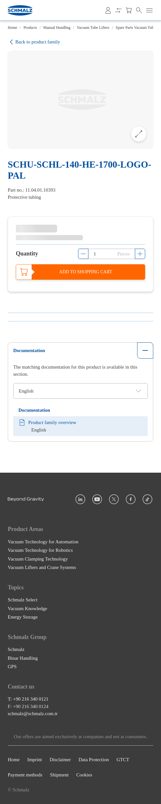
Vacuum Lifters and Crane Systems (42, 567)
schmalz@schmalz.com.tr (33, 713)
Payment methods (25, 774)
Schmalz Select (22, 600)
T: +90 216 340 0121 (28, 699)
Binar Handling (23, 658)
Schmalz (16, 649)
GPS (12, 666)
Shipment (59, 774)
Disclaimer (60, 760)
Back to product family (34, 42)
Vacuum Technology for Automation (43, 541)
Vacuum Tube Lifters (93, 27)
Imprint (34, 760)
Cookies (84, 774)
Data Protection (93, 760)
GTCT (122, 760)
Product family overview (47, 422)
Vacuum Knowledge (27, 608)
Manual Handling (56, 27)
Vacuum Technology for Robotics (40, 550)
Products (30, 27)
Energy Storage (23, 617)
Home (12, 27)
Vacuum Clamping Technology (38, 559)
